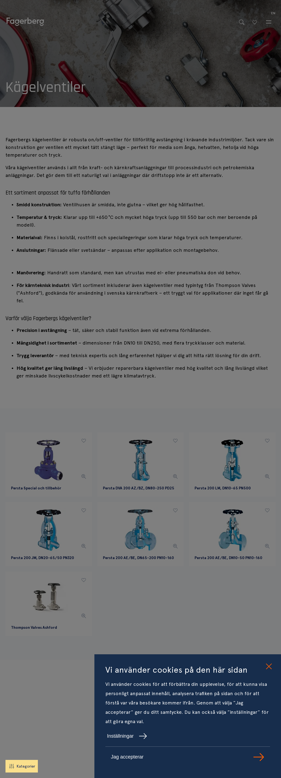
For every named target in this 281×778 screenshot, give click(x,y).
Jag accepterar (188, 757)
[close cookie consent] (269, 666)
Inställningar (127, 736)
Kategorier (21, 766)
